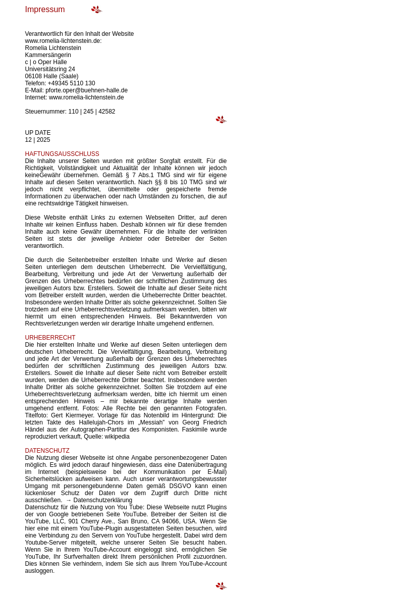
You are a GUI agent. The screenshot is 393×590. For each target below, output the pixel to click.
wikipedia (117, 436)
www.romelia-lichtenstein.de (86, 97)
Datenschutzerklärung (103, 500)
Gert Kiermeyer (70, 415)
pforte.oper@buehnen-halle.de (86, 90)
